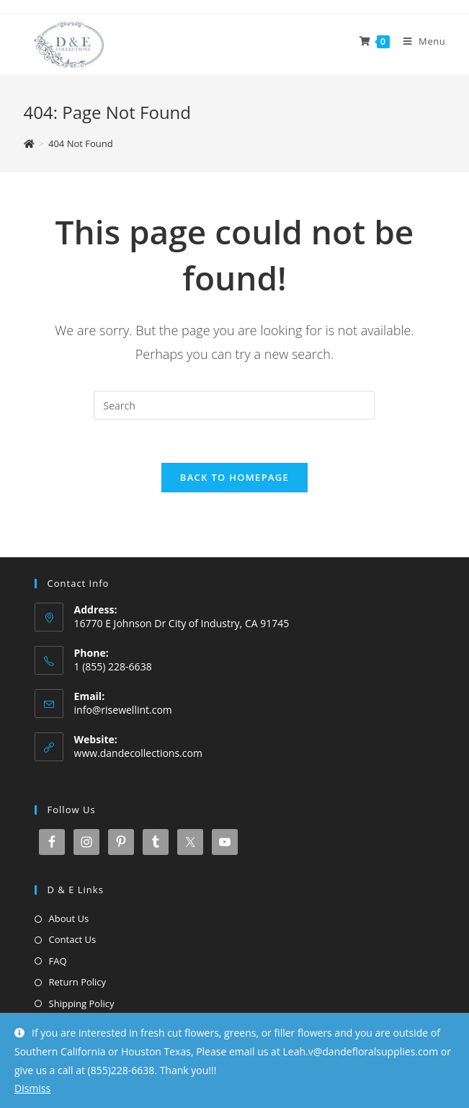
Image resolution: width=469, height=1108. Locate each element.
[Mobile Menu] (419, 41)
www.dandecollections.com (138, 753)
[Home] (29, 143)
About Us (69, 918)
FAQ (58, 960)
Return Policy (78, 981)
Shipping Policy (82, 1003)
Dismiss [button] (32, 1088)
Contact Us (73, 939)
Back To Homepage (234, 477)
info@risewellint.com (123, 710)
